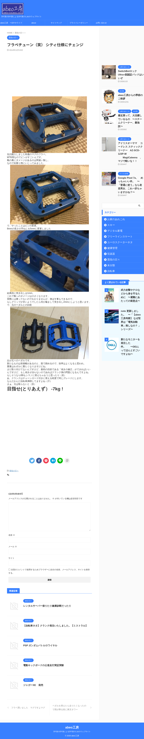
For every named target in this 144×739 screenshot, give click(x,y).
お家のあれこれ (114, 198)
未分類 (110, 245)
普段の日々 (14, 471)
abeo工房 (72, 726)
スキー (110, 204)
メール (12, 546)
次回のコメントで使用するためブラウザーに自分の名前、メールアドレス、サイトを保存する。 (49, 570)
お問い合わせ (101, 23)
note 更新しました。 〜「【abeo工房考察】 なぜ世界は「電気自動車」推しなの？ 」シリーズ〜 (130, 297)
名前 (11, 534)
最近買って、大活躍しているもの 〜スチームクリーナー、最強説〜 (131, 113)
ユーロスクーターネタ (116, 222)
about (33, 23)
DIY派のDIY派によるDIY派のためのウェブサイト (72, 731)
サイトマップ (56, 23)
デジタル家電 (113, 210)
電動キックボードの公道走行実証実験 (42, 664)
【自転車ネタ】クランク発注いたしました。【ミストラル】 (53, 625)
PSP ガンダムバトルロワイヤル (39, 644)
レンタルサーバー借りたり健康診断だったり (45, 605)
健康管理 (111, 227)
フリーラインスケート (116, 216)
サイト (11, 557)
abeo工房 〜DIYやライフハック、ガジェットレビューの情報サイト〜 (11, 24)
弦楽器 (110, 233)
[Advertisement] (49, 72)
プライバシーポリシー (79, 23)
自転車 (110, 250)
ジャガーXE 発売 (32, 684)
